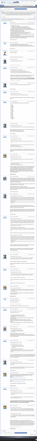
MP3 (13, 432)
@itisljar (11, 97)
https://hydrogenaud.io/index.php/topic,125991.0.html (17, 381)
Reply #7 (11, 101)
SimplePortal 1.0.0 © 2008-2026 (11, 439)
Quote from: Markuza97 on (16, 69)
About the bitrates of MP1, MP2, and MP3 (20, 432)
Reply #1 (11, 42)
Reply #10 (11, 154)
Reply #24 (11, 405)
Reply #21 (11, 360)
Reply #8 (11, 123)
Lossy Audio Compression (7, 432)
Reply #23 (11, 388)
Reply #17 (11, 298)
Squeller (5, 59)
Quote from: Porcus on (15, 218)
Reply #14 (11, 254)
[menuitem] (5, 17)
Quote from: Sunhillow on (16, 342)
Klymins (5, 22)
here (30, 14)
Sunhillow (4, 326)
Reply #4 (11, 67)
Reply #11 (11, 176)
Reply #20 (11, 340)
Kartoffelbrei (5, 298)
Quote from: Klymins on (15, 125)
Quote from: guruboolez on (16, 235)
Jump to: (31, 434)
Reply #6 (11, 91)
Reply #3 (11, 59)
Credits (6, 439)
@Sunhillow (11, 354)
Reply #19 (11, 326)
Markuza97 (5, 42)
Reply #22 (11, 372)
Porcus (5, 176)
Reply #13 (11, 216)
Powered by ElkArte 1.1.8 (2, 439)
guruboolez (5, 154)
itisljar (5, 123)
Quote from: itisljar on (15, 93)
